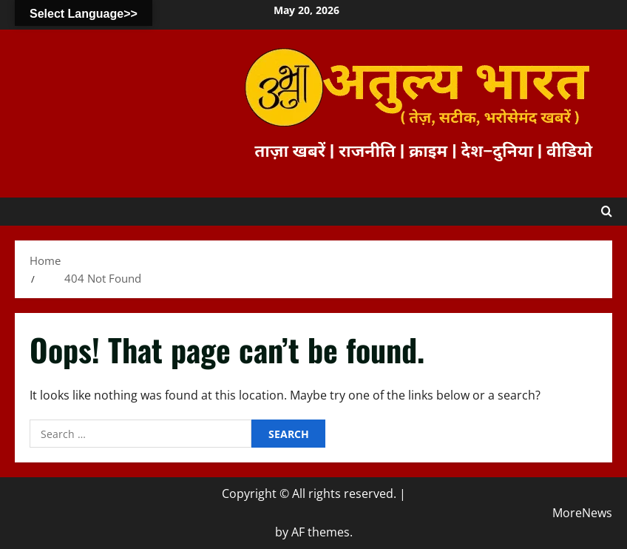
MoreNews (582, 513)
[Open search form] (606, 212)
